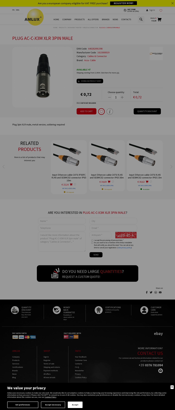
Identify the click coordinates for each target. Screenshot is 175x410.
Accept (75, 405)
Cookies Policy (50, 397)
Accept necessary (53, 405)
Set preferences (22, 405)
